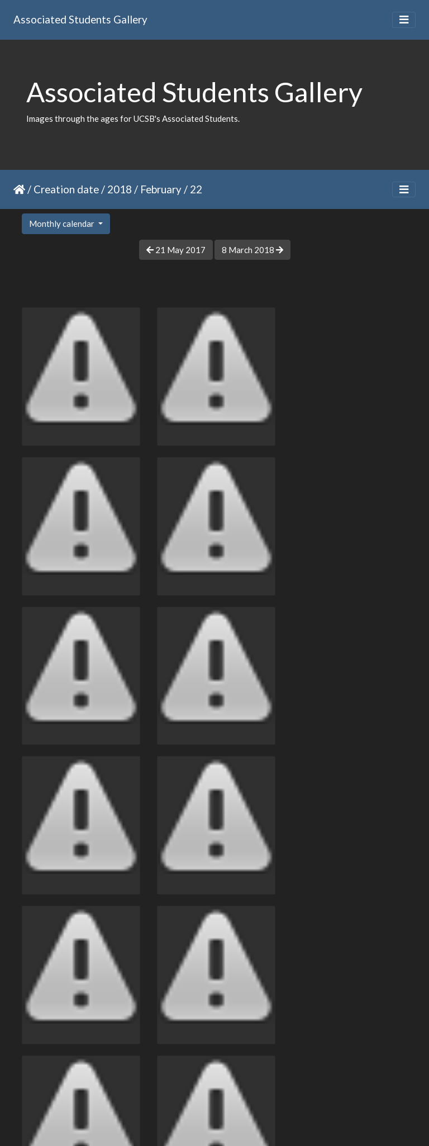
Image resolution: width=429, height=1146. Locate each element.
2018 (119, 189)
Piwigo (238, 1123)
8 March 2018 (252, 250)
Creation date (66, 189)
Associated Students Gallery (80, 19)
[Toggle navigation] (404, 20)
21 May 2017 (176, 250)
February (161, 189)
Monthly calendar (62, 223)
